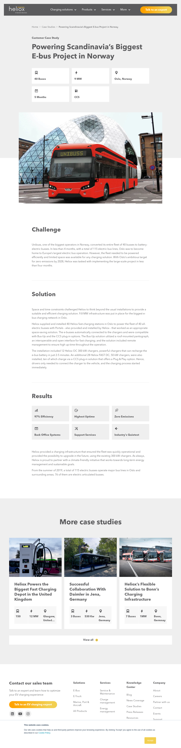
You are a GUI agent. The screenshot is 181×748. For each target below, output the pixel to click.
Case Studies (48, 27)
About (156, 691)
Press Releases (135, 712)
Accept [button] (150, 740)
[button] (63, 10)
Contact (157, 708)
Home (35, 27)
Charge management (107, 701)
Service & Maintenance (107, 692)
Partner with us (161, 702)
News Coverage (135, 700)
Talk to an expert (156, 10)
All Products (80, 711)
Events (157, 714)
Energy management (107, 710)
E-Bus (76, 691)
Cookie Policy (44, 733)
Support (157, 719)
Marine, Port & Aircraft (81, 704)
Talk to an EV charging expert (33, 704)
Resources (132, 718)
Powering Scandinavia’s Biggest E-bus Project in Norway (88, 27)
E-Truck (77, 696)
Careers (157, 696)
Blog (129, 695)
